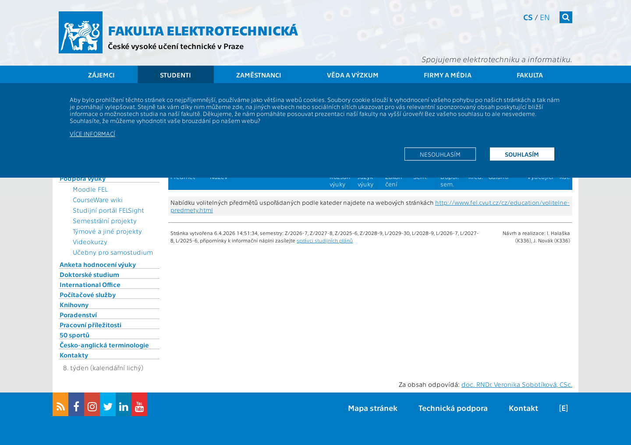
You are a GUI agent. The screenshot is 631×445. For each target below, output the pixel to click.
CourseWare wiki (98, 199)
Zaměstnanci (258, 75)
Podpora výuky (83, 178)
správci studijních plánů (325, 240)
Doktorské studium (89, 274)
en (545, 16)
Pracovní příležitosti (90, 325)
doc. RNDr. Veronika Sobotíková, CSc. (516, 384)
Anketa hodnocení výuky (98, 264)
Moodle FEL (90, 189)
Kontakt (523, 407)
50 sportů (74, 335)
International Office (90, 284)
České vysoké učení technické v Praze (176, 45)
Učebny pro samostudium (113, 252)
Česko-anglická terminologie (104, 345)
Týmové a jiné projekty (107, 231)
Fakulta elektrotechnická (203, 30)
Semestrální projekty (105, 220)
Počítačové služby (88, 294)
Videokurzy (90, 241)
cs (528, 16)
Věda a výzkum (353, 75)
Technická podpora (453, 407)
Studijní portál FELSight (108, 210)
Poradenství (78, 315)
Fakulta (530, 75)
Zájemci (101, 75)
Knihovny (74, 304)
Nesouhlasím (440, 154)
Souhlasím (522, 154)
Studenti (175, 75)
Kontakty (74, 355)
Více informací (92, 133)
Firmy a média (447, 75)
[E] (563, 407)
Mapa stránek (372, 407)
